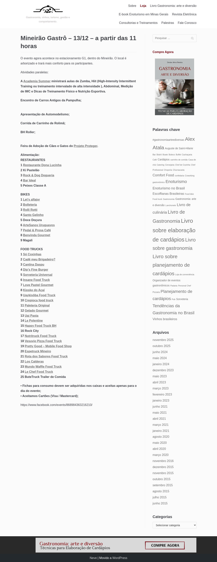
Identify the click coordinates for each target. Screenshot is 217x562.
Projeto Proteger (85, 146)
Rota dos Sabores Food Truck (46, 356)
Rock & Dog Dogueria (38, 175)
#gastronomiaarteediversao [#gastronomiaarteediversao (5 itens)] (168, 139)
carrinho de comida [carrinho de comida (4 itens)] (179, 160)
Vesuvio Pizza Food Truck (43, 341)
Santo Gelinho (33, 215)
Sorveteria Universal (37, 274)
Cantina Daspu (33, 264)
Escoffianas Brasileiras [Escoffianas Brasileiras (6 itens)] (168, 193)
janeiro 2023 (161, 400)
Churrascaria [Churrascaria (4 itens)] (178, 170)
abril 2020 (159, 448)
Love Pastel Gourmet (38, 285)
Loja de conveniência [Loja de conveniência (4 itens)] (184, 274)
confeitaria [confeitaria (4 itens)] (179, 175)
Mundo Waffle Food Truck (43, 366)
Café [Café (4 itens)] (155, 160)
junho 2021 (160, 406)
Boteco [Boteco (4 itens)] (172, 154)
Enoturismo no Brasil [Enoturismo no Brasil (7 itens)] (169, 188)
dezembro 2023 (163, 370)
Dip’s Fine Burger (35, 269)
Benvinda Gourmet (36, 235)
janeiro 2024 (161, 364)
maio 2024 (160, 358)
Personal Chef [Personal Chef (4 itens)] (184, 286)
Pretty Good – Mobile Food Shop (48, 346)
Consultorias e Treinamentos (138, 22)
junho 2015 (160, 503)
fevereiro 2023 (162, 394)
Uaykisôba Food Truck (39, 295)
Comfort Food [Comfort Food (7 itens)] (163, 175)
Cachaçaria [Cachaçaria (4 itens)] (187, 154)
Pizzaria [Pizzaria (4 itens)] (156, 292)
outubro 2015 (161, 479)
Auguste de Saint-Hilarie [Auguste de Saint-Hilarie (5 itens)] (179, 148)
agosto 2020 (161, 436)
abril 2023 (159, 382)
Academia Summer (37, 81)
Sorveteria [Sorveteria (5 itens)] (182, 299)
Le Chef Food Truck (39, 371)
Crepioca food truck (39, 300)
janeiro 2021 (161, 430)
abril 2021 (159, 418)
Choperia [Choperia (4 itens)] (168, 170)
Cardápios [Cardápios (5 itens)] (164, 159)
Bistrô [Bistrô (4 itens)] (159, 154)
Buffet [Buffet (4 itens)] (178, 154)
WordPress (119, 558)
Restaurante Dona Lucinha (42, 165)
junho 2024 (160, 352)
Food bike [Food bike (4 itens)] (189, 194)
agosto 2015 (161, 491)
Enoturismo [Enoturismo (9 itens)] (176, 181)
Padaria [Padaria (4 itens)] (173, 286)
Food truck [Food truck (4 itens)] (157, 199)
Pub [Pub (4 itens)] (173, 299)
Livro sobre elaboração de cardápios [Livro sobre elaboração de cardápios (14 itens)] (174, 230)
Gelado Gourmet (36, 310)
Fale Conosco (187, 22)
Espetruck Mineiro (38, 351)
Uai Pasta (31, 315)
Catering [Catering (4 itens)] (160, 165)
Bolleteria (30, 204)
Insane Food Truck (36, 279)
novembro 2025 (163, 340)
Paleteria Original (37, 305)
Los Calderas (34, 361)
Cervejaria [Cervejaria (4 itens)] (169, 165)
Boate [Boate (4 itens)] (165, 154)
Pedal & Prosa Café (37, 230)
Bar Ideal (29, 180)
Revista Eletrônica (184, 14)
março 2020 (161, 454)
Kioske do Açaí (34, 290)
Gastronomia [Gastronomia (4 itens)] (168, 199)
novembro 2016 (163, 461)
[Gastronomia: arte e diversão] (48, 14)
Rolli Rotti (30, 209)
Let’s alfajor (31, 199)
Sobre (132, 5)
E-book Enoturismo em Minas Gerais (143, 14)
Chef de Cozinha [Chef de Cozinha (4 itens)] (182, 165)
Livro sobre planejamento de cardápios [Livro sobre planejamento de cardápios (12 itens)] (171, 265)
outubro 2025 (161, 346)
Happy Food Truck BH (40, 325)
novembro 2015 (163, 473)
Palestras (167, 22)
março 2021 (161, 424)
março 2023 (161, 388)
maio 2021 (160, 412)
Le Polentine (34, 320)
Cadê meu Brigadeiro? (39, 259)
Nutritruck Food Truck (40, 336)
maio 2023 (160, 376)
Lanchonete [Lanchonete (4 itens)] (170, 205)
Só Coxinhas (32, 254)
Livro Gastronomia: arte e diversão (173, 5)
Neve (93, 558)
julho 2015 (160, 497)
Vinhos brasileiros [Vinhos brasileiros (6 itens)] (165, 319)
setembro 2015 (163, 485)
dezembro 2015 (163, 467)
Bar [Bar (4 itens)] (154, 154)
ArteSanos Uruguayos (39, 225)
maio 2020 (160, 442)
